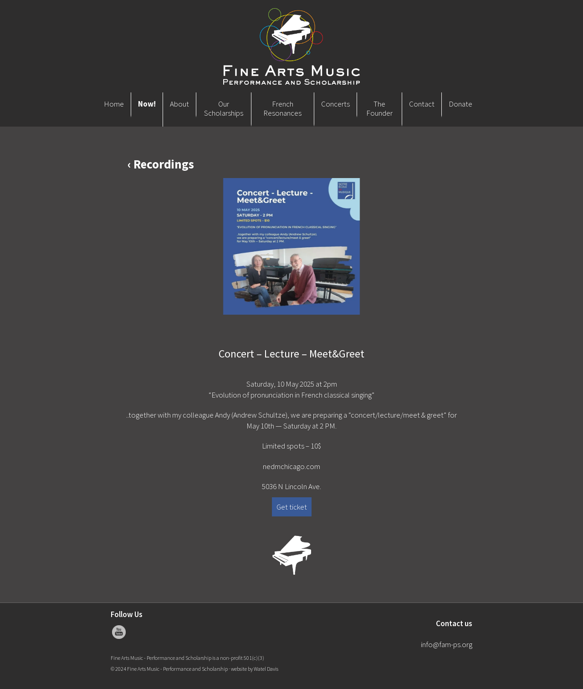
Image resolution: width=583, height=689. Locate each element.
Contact (422, 104)
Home (114, 104)
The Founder (379, 108)
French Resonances (282, 108)
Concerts (335, 104)
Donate (460, 104)
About (179, 104)
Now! (147, 104)
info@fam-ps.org (446, 644)
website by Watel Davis (254, 668)
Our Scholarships (223, 108)
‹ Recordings (161, 164)
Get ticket (291, 507)
